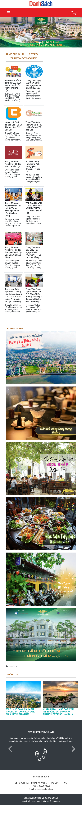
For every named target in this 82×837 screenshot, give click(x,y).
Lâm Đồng (63, 19)
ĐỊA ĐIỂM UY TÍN (16, 54)
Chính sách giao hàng (31, 801)
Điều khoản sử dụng (51, 801)
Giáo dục (33, 54)
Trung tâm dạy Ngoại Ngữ (23, 58)
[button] (5, 32)
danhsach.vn (11, 666)
